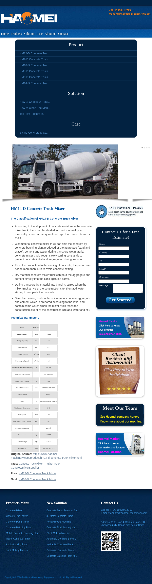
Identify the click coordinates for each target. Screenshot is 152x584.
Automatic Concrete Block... (61, 538)
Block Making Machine (58, 533)
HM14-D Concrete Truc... (35, 83)
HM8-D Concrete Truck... (35, 71)
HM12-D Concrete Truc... (35, 53)
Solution (29, 33)
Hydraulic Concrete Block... (61, 544)
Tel (100, 260)
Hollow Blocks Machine (59, 521)
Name (103, 244)
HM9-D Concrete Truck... (35, 59)
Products (16, 33)
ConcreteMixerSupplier (25, 467)
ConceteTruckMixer (31, 463)
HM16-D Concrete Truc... (35, 65)
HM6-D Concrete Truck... (35, 77)
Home (5, 33)
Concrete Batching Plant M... (62, 556)
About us (50, 33)
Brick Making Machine (17, 550)
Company (104, 277)
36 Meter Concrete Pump (60, 516)
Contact (63, 33)
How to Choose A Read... (35, 101)
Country (103, 252)
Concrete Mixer (14, 510)
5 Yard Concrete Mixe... (34, 132)
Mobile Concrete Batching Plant (22, 533)
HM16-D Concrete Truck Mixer (37, 479)
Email (102, 269)
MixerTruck (54, 463)
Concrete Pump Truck (17, 521)
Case (39, 33)
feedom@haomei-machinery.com (128, 512)
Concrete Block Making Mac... (62, 527)
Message (104, 285)
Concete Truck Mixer (17, 516)
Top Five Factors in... (32, 113)
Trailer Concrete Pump (18, 538)
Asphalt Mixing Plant (17, 544)
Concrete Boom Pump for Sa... (63, 510)
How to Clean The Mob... (35, 107)
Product (76, 44)
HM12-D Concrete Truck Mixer (37, 473)
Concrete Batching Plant (18, 527)
